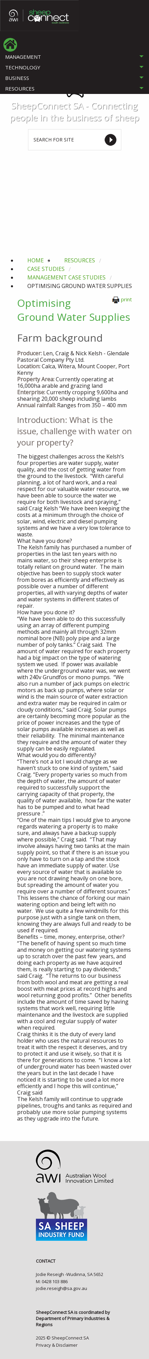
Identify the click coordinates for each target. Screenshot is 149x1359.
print (122, 299)
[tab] (74, 57)
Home (35, 260)
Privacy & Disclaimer (57, 1345)
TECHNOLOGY (22, 67)
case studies (46, 269)
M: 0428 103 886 (52, 1281)
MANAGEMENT (23, 56)
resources (79, 260)
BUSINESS (17, 77)
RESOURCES (20, 88)
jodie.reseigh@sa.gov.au (61, 1288)
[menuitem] (10, 45)
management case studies (66, 277)
